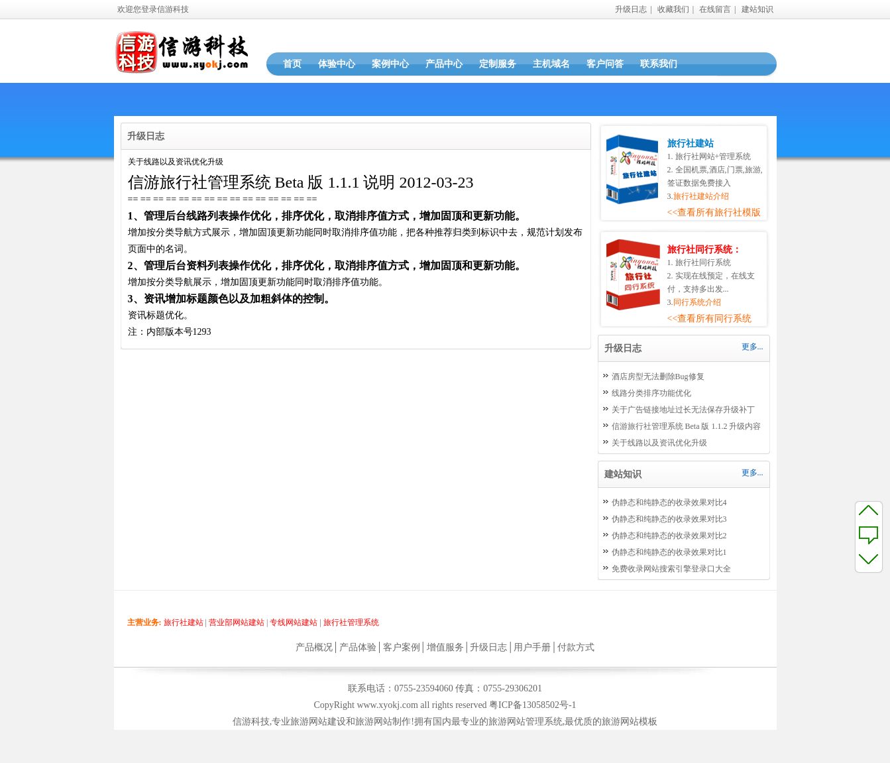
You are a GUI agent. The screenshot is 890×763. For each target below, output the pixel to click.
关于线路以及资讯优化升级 (659, 442)
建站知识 (757, 9)
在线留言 (715, 9)
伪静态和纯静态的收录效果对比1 (669, 552)
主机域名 (551, 64)
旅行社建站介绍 (701, 196)
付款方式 (575, 647)
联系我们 (658, 64)
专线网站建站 (293, 622)
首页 (292, 64)
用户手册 (532, 647)
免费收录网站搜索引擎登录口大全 (671, 568)
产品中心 (444, 64)
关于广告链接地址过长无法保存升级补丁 (683, 409)
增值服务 (445, 647)
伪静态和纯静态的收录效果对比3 (669, 519)
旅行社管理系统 (351, 622)
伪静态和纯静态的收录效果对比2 (669, 535)
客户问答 (605, 64)
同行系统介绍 (697, 302)
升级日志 (631, 9)
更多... (752, 346)
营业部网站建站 (236, 622)
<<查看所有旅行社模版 (714, 212)
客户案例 (401, 647)
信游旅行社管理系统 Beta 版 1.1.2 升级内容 (686, 426)
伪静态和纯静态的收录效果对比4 (669, 502)
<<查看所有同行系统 (709, 318)
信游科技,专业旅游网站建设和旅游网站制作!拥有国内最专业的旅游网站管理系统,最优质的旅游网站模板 (445, 722)
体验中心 (336, 64)
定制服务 (497, 64)
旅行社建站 (183, 622)
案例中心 (390, 64)
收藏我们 (673, 9)
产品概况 (314, 647)
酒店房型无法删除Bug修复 (658, 376)
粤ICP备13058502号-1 (532, 705)
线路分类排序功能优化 (651, 393)
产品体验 (357, 647)
